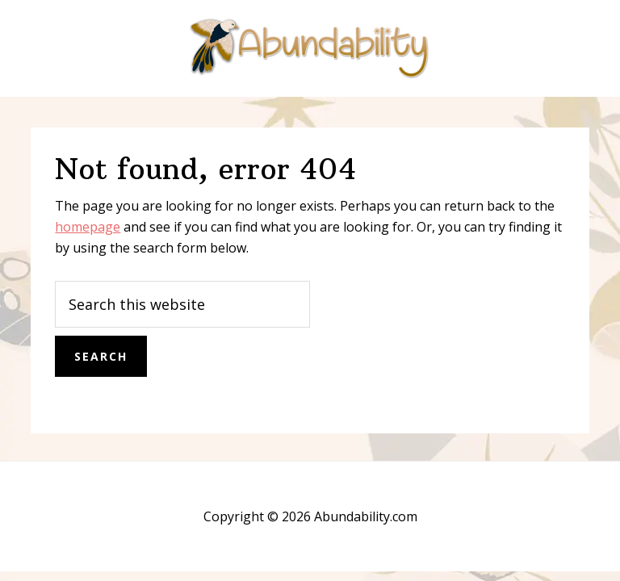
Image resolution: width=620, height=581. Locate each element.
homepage (87, 227)
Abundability (310, 48)
